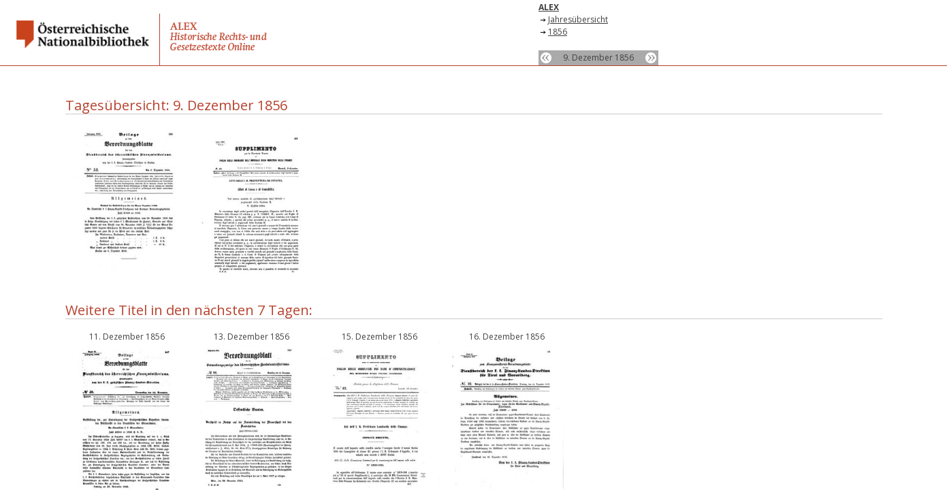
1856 (557, 31)
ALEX (549, 7)
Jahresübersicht (578, 19)
